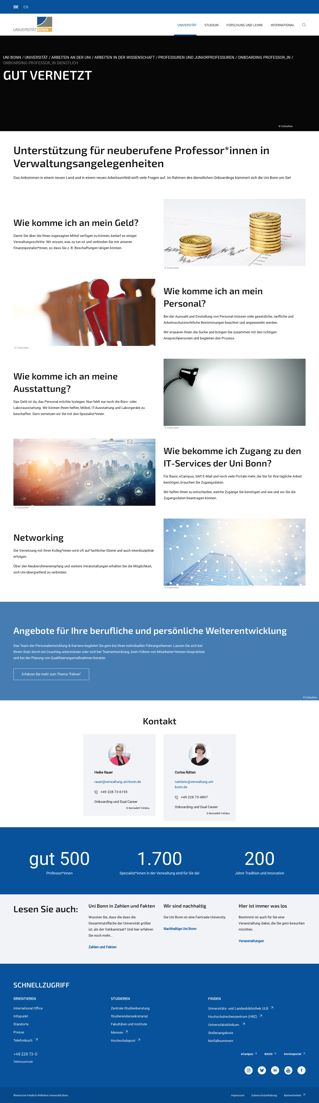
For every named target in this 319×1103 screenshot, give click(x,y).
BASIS (270, 1054)
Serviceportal (295, 1054)
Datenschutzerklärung (264, 1095)
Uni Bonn (12, 57)
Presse (18, 1032)
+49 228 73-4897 (194, 797)
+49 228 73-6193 (114, 792)
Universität (187, 25)
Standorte (21, 1024)
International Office (28, 1008)
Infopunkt (20, 1016)
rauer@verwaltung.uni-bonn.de (117, 782)
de (15, 6)
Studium (211, 25)
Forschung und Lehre (244, 25)
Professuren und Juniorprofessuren (196, 57)
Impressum (237, 1095)
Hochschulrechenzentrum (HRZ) (235, 1017)
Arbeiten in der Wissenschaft (124, 57)
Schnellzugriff (41, 985)
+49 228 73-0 (25, 1053)
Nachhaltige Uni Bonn (180, 929)
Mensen (120, 1032)
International (282, 25)
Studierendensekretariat (129, 1016)
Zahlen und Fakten (102, 947)
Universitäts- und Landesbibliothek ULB (241, 1008)
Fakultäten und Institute (129, 1024)
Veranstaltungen (251, 941)
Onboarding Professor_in (264, 57)
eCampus (249, 1054)
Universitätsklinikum (227, 1025)
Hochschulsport (126, 1041)
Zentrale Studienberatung (130, 1008)
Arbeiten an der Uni (71, 57)
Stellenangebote (220, 1033)
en (25, 6)
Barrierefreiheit (295, 1095)
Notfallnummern (220, 1041)
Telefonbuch (26, 1040)
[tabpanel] (159, 83)
